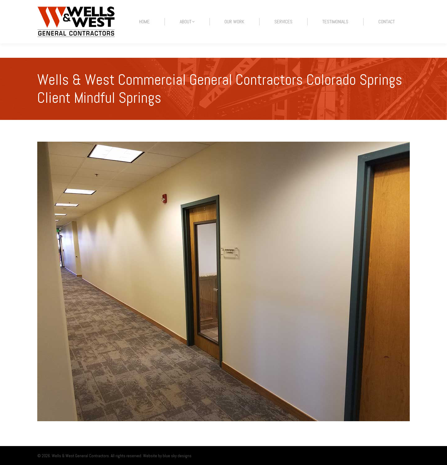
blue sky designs (177, 455)
